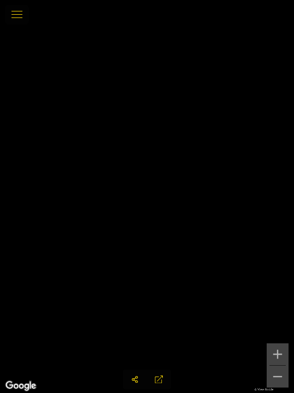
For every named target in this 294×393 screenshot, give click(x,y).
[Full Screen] (159, 379)
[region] (147, 196)
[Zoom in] (278, 354)
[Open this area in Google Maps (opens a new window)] (21, 386)
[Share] (135, 379)
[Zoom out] (278, 377)
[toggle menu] (17, 15)
